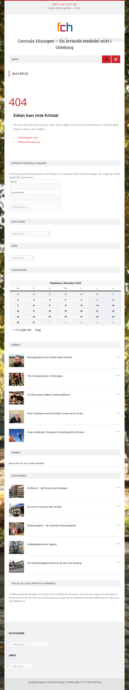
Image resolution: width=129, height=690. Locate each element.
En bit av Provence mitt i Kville (44, 506)
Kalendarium (19, 270)
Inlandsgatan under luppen (42, 544)
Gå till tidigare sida (28, 137)
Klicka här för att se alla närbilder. (27, 463)
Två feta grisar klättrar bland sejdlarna (48, 394)
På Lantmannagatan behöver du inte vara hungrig (54, 562)
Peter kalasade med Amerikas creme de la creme (55, 413)
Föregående (21, 330)
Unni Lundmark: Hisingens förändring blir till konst (55, 432)
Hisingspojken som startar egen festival (49, 357)
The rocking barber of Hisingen (45, 375)
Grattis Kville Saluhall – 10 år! (63, 8)
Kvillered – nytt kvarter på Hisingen (47, 488)
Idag (38, 330)
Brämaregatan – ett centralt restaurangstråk (51, 525)
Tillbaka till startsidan (29, 142)
